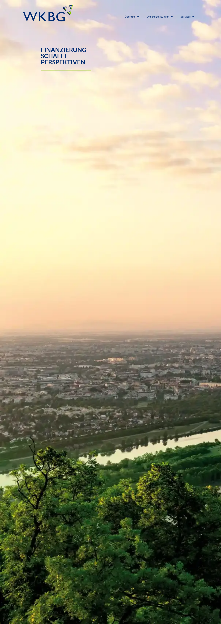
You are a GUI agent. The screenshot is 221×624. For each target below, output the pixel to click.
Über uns (132, 16)
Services (187, 16)
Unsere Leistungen (160, 16)
